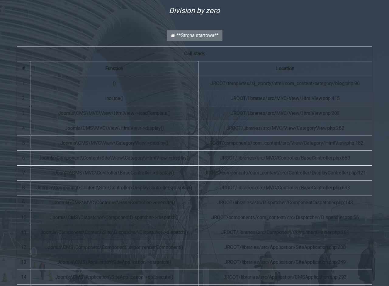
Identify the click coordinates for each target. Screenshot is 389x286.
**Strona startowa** (195, 35)
